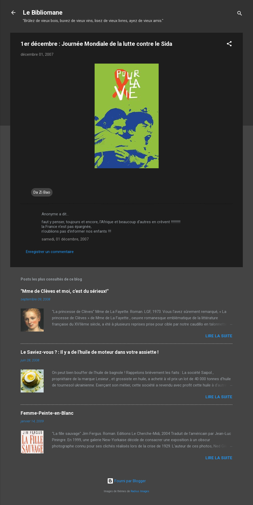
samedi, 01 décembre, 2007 (65, 239)
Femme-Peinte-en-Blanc (47, 413)
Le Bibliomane (42, 12)
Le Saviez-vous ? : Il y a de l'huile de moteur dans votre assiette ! (90, 352)
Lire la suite (218, 336)
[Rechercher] (240, 14)
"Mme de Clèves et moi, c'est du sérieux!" (64, 291)
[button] (229, 45)
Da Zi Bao (41, 192)
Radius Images (140, 491)
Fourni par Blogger (126, 481)
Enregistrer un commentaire (50, 251)
